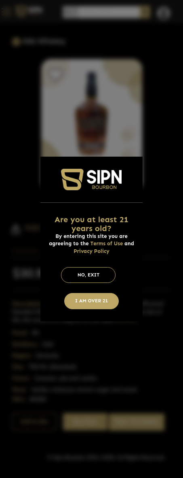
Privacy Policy (91, 251)
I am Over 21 (91, 301)
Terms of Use (106, 243)
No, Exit (89, 275)
